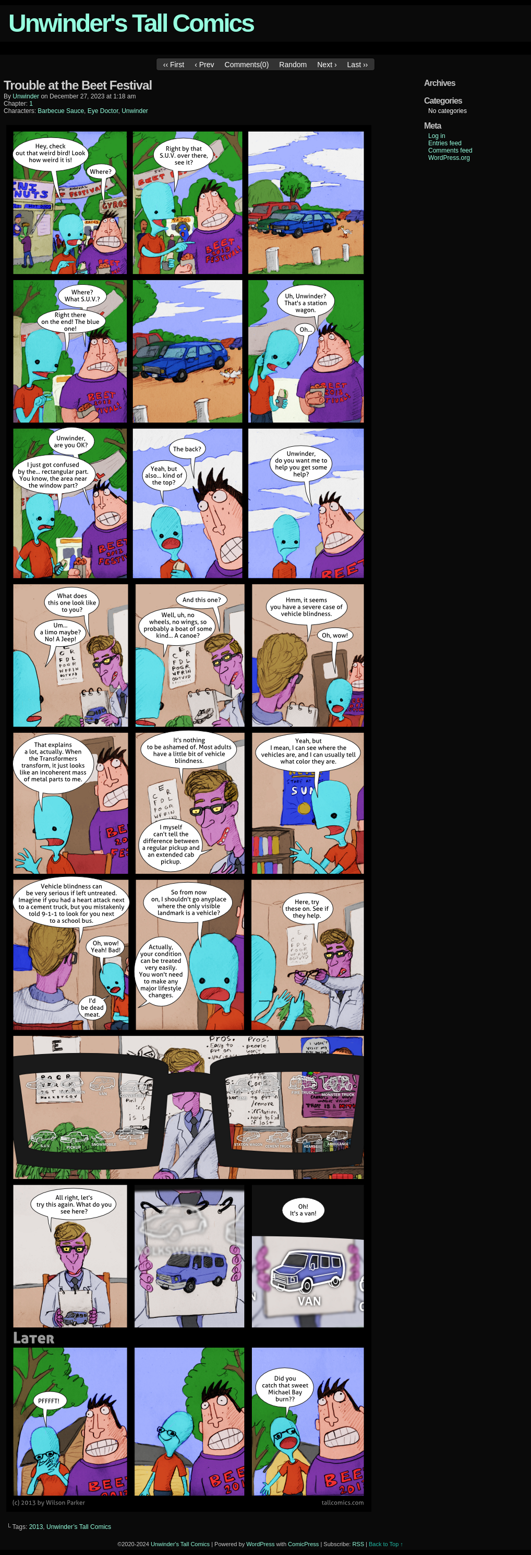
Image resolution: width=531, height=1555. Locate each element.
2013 (36, 1527)
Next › (326, 64)
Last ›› (357, 64)
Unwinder (135, 111)
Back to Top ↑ (386, 1544)
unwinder (26, 96)
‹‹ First (173, 64)
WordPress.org (449, 157)
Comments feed (450, 150)
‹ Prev (204, 64)
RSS (358, 1544)
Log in (436, 136)
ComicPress (303, 1544)
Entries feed (445, 143)
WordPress (260, 1544)
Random (293, 64)
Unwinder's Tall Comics (131, 23)
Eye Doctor (103, 111)
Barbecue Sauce (61, 111)
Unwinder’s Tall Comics (78, 1527)
